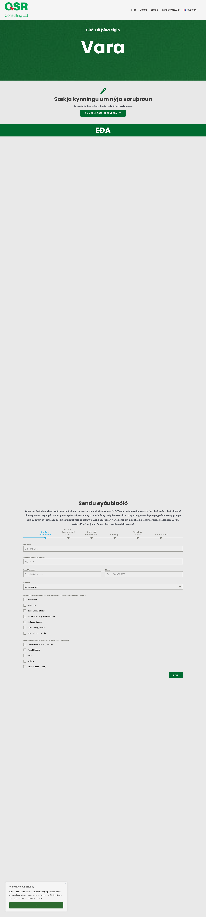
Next (175, 675)
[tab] (45, 535)
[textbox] (100, 587)
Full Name (27, 544)
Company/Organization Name (34, 557)
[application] (197, 10)
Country (26, 583)
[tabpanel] (103, 605)
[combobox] (103, 587)
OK (36, 905)
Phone (107, 570)
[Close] (65, 883)
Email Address (29, 570)
